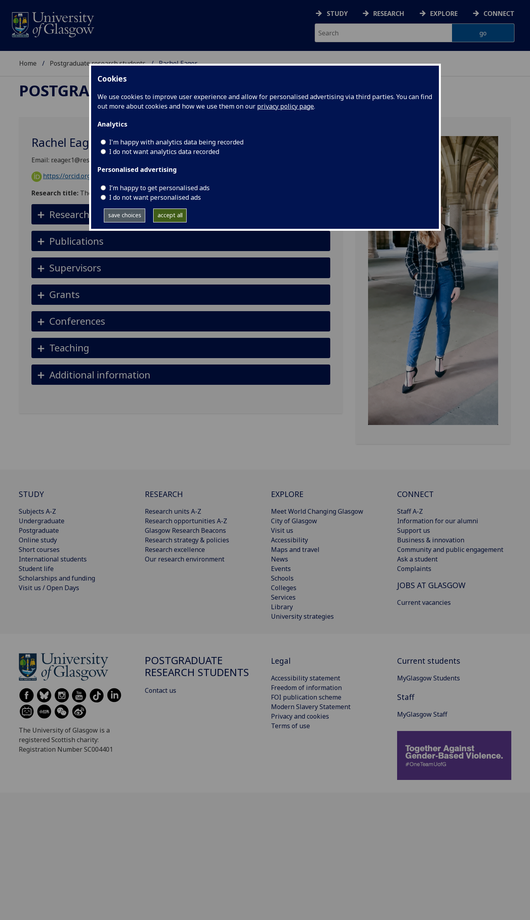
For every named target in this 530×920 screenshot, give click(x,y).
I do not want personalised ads (155, 197)
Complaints (414, 568)
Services (283, 597)
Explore (444, 13)
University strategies (302, 616)
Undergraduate (41, 521)
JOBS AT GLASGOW (431, 585)
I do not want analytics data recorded (164, 151)
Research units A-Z (173, 511)
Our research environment (184, 559)
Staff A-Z (410, 511)
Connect (498, 13)
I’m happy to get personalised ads (159, 187)
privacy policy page (285, 106)
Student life (36, 568)
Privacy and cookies (300, 716)
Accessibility (289, 540)
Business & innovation (430, 540)
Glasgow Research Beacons (185, 530)
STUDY (31, 494)
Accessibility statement (305, 678)
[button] (180, 241)
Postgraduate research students (197, 666)
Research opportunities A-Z (186, 521)
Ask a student (417, 559)
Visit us (282, 530)
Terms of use (290, 725)
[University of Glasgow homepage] (52, 23)
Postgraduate (39, 530)
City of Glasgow (294, 521)
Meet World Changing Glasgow (317, 511)
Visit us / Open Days (49, 587)
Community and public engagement (450, 549)
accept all (170, 215)
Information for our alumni (437, 521)
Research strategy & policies (187, 540)
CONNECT (415, 494)
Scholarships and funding (57, 578)
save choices (124, 215)
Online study (38, 540)
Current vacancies (424, 602)
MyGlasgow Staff (422, 714)
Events (281, 568)
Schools (282, 578)
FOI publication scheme (306, 697)
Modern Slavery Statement (311, 706)
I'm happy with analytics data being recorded (176, 142)
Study (337, 13)
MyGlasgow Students (428, 678)
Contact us (160, 690)
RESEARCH (164, 494)
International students (53, 559)
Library (282, 606)
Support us (413, 530)
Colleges (283, 587)
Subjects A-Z (37, 511)
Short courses (39, 549)
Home (28, 63)
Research (388, 13)
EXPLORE (287, 494)
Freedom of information (306, 687)
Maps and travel (295, 549)
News (279, 559)
